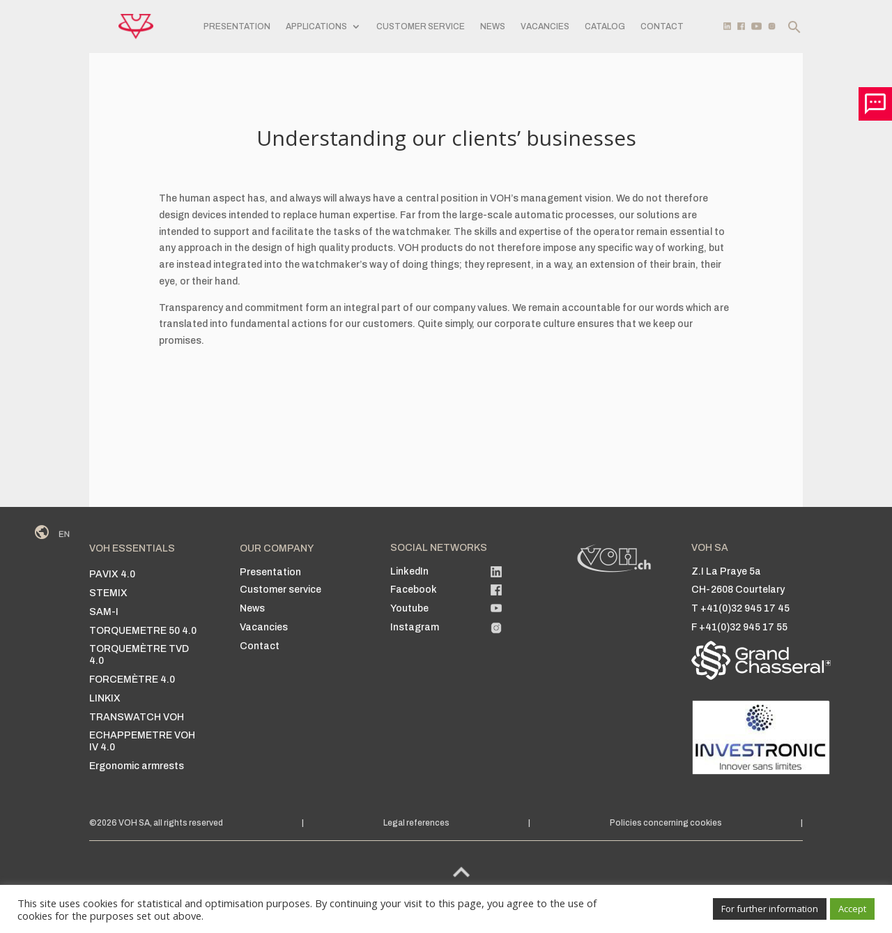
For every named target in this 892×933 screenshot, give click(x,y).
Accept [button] (852, 908)
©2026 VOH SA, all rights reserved (156, 823)
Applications (316, 26)
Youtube (409, 608)
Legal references (416, 823)
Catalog (605, 26)
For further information (769, 908)
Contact (662, 26)
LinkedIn (409, 571)
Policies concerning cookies (666, 823)
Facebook (413, 589)
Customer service (420, 26)
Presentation (236, 26)
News (492, 26)
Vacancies (545, 26)
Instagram (414, 627)
